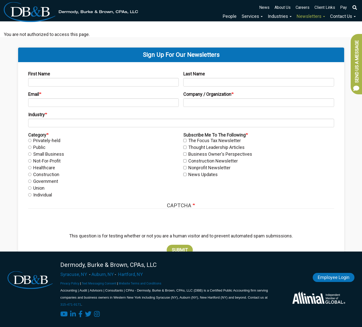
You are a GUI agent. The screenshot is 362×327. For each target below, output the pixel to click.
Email (33, 94)
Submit (180, 250)
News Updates (200, 174)
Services (252, 16)
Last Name (194, 73)
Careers (302, 7)
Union (36, 188)
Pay (343, 7)
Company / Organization (207, 94)
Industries (280, 16)
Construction (43, 174)
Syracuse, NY (73, 274)
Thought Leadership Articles (214, 147)
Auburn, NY (102, 274)
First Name (39, 73)
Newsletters (311, 16)
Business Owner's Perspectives (217, 154)
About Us (283, 7)
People (230, 16)
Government (43, 181)
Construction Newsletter (210, 161)
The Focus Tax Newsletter (212, 140)
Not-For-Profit (44, 161)
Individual (40, 194)
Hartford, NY (130, 274)
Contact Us (343, 16)
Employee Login (333, 277)
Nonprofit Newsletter (207, 167)
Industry (36, 114)
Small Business (46, 154)
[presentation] (180, 223)
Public (37, 147)
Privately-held (44, 140)
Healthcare (41, 167)
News (264, 7)
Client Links (324, 7)
